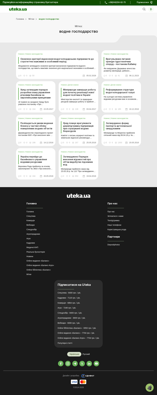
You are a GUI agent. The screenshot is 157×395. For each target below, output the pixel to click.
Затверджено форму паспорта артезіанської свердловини (119, 126)
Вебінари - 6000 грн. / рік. (69, 323)
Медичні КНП (32, 247)
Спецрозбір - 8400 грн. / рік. (70, 313)
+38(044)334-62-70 (117, 2)
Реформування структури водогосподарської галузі (120, 91)
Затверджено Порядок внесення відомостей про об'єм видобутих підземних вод (78, 161)
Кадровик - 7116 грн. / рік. (69, 298)
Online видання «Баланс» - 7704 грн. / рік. (76, 333)
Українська (74, 354)
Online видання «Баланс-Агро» (40, 265)
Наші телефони (114, 225)
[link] (57, 64)
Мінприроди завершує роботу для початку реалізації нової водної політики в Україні (79, 92)
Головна (30, 211)
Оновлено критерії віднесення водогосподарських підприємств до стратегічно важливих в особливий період (57, 60)
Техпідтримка (113, 220)
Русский (86, 354)
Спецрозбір (31, 229)
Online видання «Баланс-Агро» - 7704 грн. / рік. (78, 338)
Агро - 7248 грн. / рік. (67, 308)
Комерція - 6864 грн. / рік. (69, 303)
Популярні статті (65, 343)
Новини (21, 54)
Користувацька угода (117, 229)
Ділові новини (73, 85)
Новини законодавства (34, 54)
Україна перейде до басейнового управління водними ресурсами (33, 159)
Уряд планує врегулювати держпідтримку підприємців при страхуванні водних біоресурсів (78, 127)
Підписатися (143, 2)
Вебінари (30, 225)
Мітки (28, 274)
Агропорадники (33, 234)
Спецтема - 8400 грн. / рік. (69, 293)
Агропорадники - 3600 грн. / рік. (71, 318)
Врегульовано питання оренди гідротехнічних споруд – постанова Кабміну (121, 61)
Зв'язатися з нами (115, 216)
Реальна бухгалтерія (35, 252)
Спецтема (30, 216)
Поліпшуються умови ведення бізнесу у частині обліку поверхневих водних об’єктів (36, 126)
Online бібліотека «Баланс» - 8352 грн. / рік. (77, 328)
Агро (28, 238)
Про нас (111, 211)
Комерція (30, 220)
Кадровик (30, 243)
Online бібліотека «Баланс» (38, 270)
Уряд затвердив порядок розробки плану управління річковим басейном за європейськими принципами (35, 94)
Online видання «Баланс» (37, 261)
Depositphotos (114, 245)
